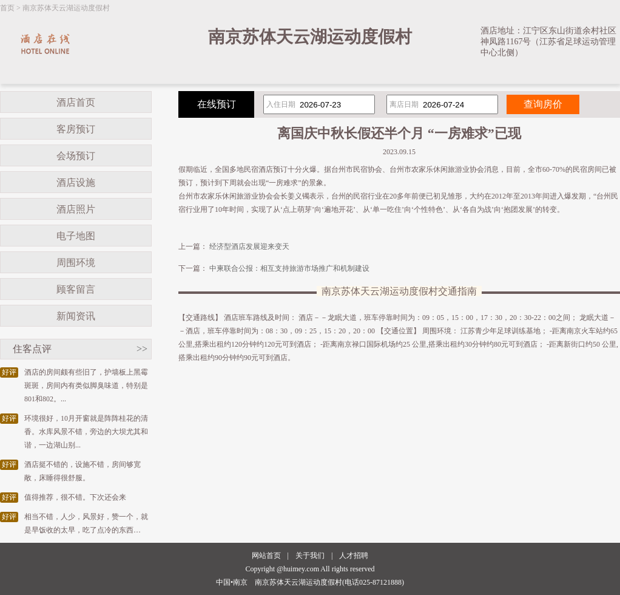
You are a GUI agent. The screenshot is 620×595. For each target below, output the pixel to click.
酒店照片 (75, 209)
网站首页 (266, 555)
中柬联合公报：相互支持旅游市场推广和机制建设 (289, 268)
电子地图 (75, 236)
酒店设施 (75, 182)
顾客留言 (75, 289)
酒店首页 (75, 102)
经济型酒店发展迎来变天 (249, 246)
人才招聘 (353, 555)
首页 (7, 8)
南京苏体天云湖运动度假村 (66, 8)
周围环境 (75, 262)
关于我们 (310, 555)
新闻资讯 (75, 316)
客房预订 (75, 129)
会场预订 (75, 156)
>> (141, 349)
